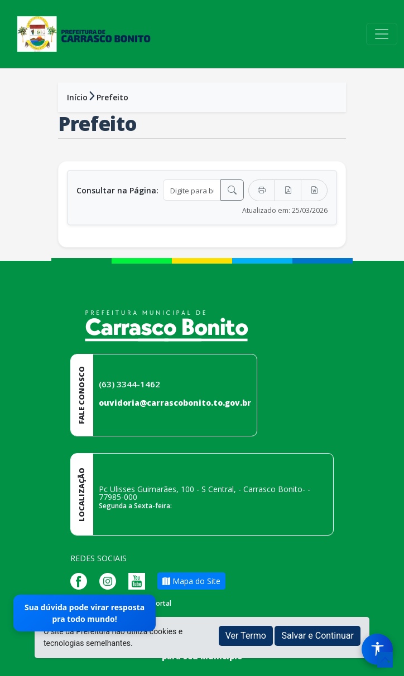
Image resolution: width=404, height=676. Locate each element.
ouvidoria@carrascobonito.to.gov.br (175, 402)
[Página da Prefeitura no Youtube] (139, 580)
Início (77, 97)
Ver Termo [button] (245, 635)
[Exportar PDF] (288, 190)
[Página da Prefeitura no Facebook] (81, 580)
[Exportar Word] (314, 190)
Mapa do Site (191, 581)
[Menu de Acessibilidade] (377, 649)
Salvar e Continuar (317, 635)
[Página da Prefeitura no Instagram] (110, 580)
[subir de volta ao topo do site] (385, 660)
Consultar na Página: (117, 190)
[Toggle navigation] (381, 34)
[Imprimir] (261, 190)
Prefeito (112, 97)
